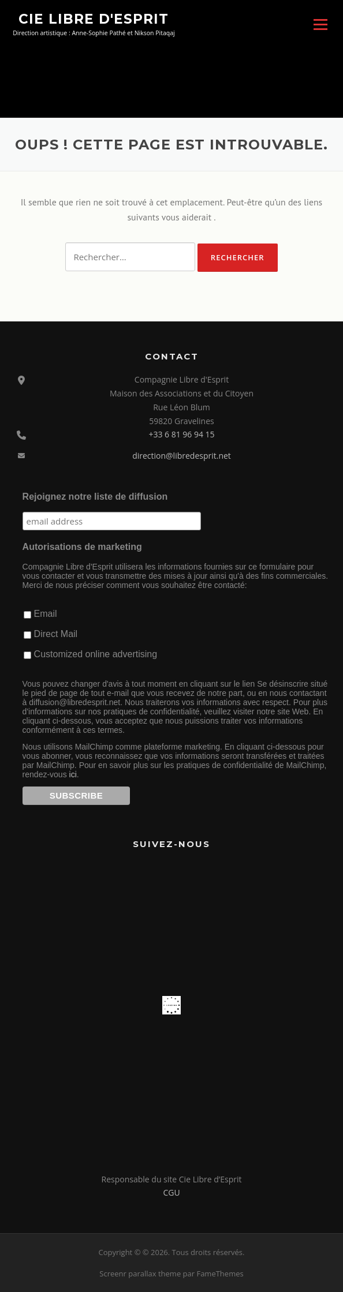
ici (73, 774)
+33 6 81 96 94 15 (181, 434)
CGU (171, 1192)
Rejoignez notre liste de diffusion (95, 496)
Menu (320, 24)
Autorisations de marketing (82, 547)
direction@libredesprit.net (181, 455)
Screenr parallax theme (140, 1273)
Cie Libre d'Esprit (93, 18)
